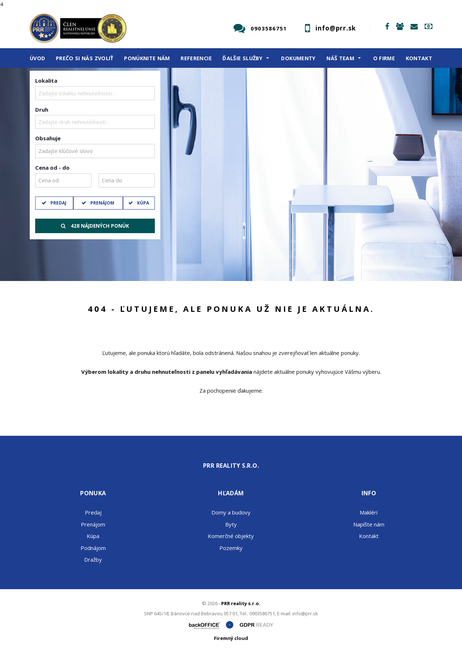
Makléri (369, 512)
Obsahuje (48, 138)
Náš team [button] (340, 58)
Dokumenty (298, 58)
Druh (41, 109)
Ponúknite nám (147, 58)
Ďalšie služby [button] (242, 58)
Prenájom (101, 203)
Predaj (57, 203)
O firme (384, 58)
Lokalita (46, 80)
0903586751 (269, 28)
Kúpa (142, 203)
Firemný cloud (231, 638)
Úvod (37, 58)
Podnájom (93, 547)
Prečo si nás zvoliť (85, 58)
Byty (231, 524)
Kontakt (419, 58)
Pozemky (231, 547)
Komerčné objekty (231, 536)
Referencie (196, 58)
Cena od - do (52, 167)
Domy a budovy (231, 512)
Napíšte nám (368, 524)
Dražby (93, 559)
